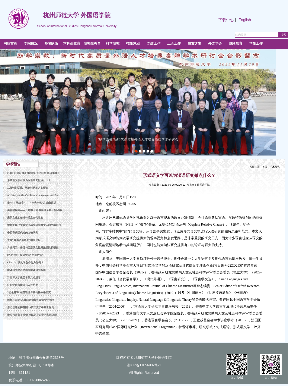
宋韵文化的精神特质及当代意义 (25, 217)
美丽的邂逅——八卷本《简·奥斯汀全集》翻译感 (34, 210)
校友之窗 (194, 43)
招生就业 (133, 43)
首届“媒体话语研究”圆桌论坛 (24, 240)
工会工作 (174, 43)
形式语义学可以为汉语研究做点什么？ (29, 180)
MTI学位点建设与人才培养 (22, 284)
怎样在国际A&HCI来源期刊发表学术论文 (30, 299)
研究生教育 (92, 43)
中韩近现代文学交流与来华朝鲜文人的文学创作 (34, 225)
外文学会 (215, 43)
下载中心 (226, 20)
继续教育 (235, 43)
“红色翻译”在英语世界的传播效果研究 (29, 292)
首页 (264, 166)
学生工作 (256, 43)
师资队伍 (51, 43)
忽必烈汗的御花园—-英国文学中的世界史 (30, 307)
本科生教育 (71, 43)
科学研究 (112, 43)
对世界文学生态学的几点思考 (24, 277)
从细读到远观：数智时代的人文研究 (27, 187)
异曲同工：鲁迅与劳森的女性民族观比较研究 (32, 247)
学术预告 (275, 166)
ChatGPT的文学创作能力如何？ (25, 262)
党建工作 (153, 43)
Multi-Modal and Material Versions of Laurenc (33, 172)
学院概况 (31, 43)
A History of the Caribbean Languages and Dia (33, 195)
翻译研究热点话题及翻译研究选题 (26, 270)
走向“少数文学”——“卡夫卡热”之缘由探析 (31, 202)
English (244, 20)
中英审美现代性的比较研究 (22, 232)
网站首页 (10, 43)
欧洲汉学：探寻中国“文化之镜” (25, 255)
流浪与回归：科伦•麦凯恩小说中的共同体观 (32, 314)
